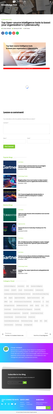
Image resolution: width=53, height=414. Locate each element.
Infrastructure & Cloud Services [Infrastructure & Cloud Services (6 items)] (22, 301)
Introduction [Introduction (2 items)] (37, 301)
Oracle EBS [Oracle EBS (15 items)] (37, 309)
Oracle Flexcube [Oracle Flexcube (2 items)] (8, 317)
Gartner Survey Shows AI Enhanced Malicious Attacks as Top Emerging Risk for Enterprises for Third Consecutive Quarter (33, 256)
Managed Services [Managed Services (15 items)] (9, 305)
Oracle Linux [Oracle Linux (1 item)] (31, 317)
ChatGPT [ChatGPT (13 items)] (13, 290)
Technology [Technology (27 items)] (18, 325)
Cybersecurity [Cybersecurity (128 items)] (39, 290)
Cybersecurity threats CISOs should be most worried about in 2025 (33, 214)
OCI (19, 190)
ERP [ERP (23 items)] (43, 298)
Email (28, 138)
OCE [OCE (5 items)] (42, 305)
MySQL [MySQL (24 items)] (37, 305)
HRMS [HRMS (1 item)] (5, 301)
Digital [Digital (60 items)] (10, 298)
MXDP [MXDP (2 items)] (31, 305)
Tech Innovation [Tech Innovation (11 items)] (8, 325)
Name (5, 138)
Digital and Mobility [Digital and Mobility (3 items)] (20, 298)
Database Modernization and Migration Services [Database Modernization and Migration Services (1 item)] (17, 294)
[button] (50, 2)
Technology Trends (23, 176)
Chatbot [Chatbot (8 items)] (6, 290)
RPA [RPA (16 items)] (41, 321)
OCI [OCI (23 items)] (47, 305)
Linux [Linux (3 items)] (47, 301)
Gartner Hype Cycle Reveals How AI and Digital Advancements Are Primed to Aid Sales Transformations (32, 166)
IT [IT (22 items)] (43, 301)
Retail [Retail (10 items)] (36, 321)
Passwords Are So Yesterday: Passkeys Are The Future (32, 228)
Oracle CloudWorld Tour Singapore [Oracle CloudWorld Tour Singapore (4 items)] (22, 309)
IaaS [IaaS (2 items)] (11, 301)
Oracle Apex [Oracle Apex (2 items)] (7, 309)
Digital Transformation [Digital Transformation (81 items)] (33, 298)
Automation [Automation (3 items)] (21, 286)
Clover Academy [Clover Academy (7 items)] (28, 290)
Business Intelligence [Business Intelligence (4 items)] (36, 286)
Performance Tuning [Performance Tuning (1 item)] (26, 321)
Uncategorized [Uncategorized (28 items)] (28, 325)
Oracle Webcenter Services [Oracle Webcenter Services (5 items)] (11, 321)
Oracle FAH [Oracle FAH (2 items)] (25, 313)
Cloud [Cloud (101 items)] (20, 290)
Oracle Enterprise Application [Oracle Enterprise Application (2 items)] (12, 313)
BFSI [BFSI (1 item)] (28, 286)
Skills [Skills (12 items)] (45, 321)
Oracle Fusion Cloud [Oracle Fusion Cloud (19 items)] (20, 317)
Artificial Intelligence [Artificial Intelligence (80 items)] (9, 286)
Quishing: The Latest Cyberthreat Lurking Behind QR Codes (33, 271)
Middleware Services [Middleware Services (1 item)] (22, 305)
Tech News (20, 162)
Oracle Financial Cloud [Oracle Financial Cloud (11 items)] (37, 313)
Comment (5, 122)
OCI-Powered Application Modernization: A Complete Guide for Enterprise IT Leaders (31, 195)
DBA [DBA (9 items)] (5, 298)
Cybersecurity (6, 20)
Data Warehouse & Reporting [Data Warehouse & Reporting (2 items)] (40, 294)
